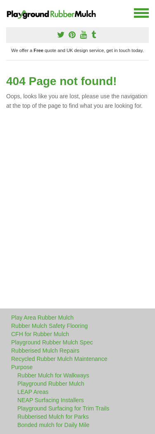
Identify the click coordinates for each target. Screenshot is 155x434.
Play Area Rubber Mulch (42, 317)
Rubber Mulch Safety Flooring (49, 326)
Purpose (22, 367)
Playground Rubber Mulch (50, 383)
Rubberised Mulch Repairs (45, 350)
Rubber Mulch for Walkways (53, 375)
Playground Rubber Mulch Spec (52, 342)
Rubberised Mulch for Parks (53, 416)
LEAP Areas (32, 392)
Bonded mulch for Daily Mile (53, 425)
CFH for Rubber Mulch (40, 334)
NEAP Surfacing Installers (50, 400)
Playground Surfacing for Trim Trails (63, 408)
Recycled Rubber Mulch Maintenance (59, 359)
